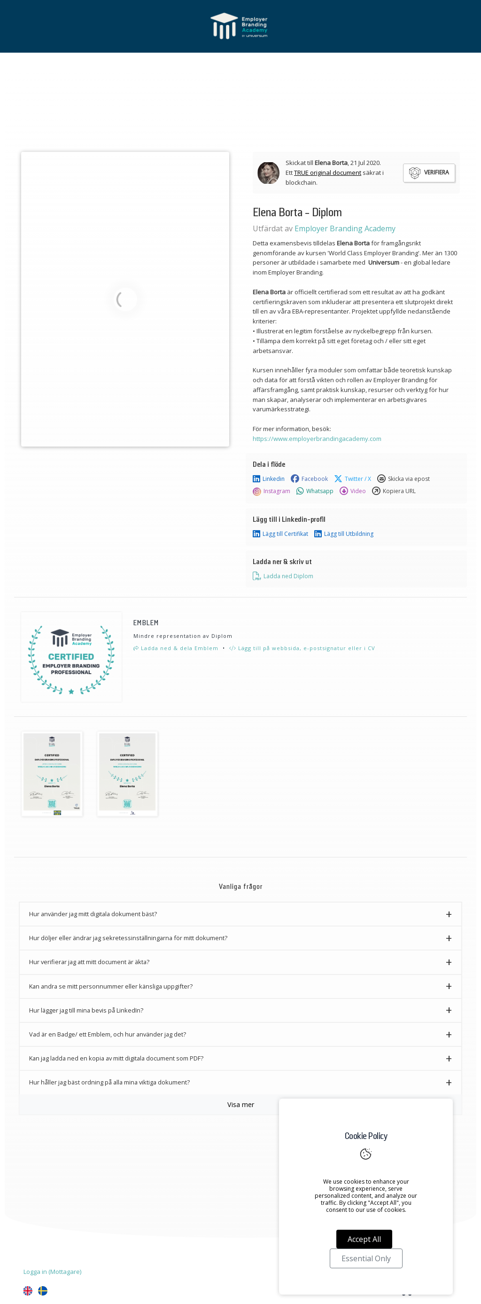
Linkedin (269, 479)
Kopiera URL (394, 491)
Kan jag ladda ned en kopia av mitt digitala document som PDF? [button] (116, 1058)
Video (353, 491)
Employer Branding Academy (345, 228)
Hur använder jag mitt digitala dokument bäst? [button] (93, 914)
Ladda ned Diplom (283, 576)
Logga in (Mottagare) (52, 1271)
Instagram (271, 491)
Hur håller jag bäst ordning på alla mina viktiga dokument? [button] (109, 1082)
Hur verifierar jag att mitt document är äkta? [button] (89, 962)
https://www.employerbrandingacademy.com (317, 438)
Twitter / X (352, 479)
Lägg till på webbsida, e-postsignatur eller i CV (302, 648)
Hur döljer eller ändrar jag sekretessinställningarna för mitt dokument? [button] (128, 938)
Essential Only (366, 1258)
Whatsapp (315, 491)
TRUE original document (327, 172)
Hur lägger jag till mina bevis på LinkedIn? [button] (86, 1010)
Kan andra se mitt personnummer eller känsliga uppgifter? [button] (111, 986)
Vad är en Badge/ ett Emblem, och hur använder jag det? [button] (107, 1034)
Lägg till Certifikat (280, 534)
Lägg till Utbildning (343, 534)
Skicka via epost (403, 479)
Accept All (364, 1239)
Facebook (309, 479)
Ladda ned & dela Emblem (175, 648)
